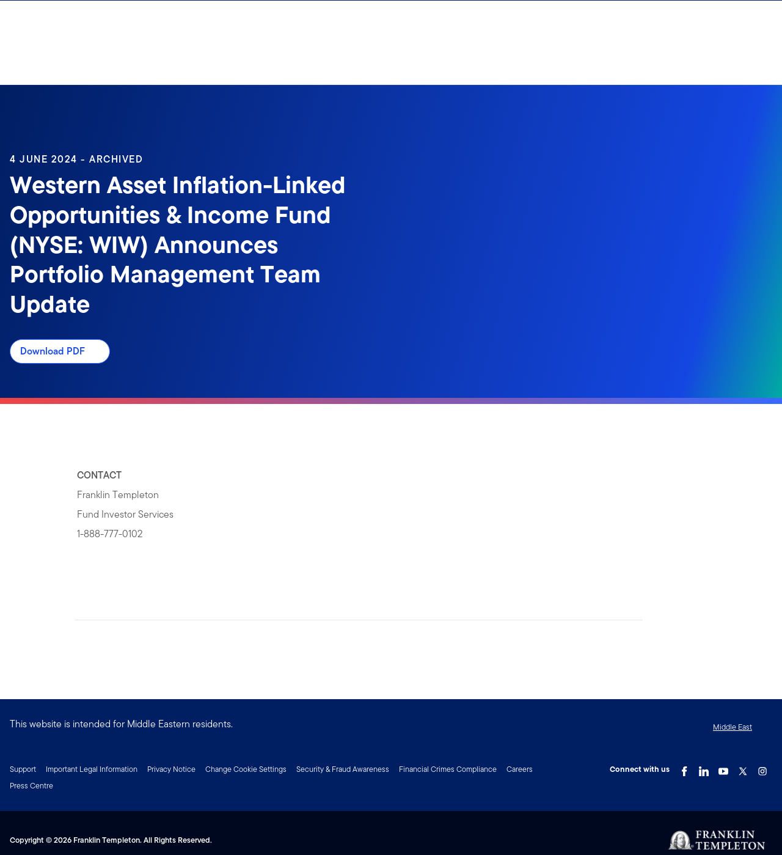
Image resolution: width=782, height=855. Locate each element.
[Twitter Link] (743, 768)
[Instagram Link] (762, 768)
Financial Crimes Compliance (448, 769)
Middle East (732, 727)
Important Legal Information (91, 769)
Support (23, 769)
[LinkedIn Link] (704, 768)
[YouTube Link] (723, 768)
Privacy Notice (171, 769)
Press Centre (31, 785)
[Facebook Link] (684, 768)
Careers (519, 769)
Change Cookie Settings (246, 769)
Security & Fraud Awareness (342, 769)
